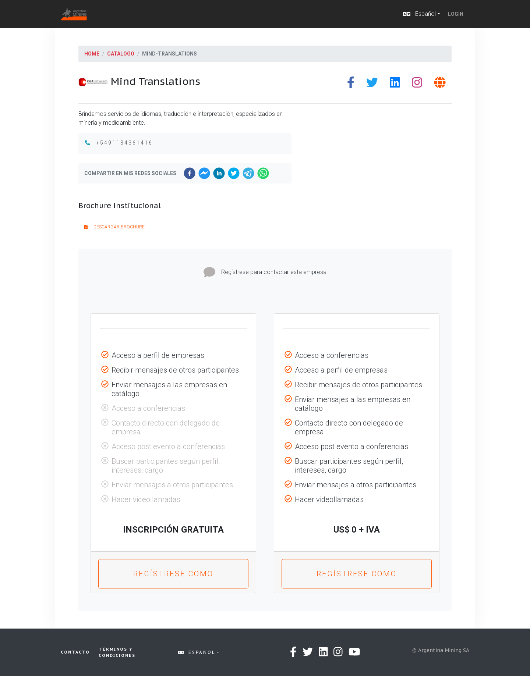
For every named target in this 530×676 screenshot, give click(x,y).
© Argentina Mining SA (440, 650)
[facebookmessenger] (204, 173)
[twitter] (234, 173)
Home (91, 54)
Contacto (75, 652)
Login (455, 14)
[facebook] (189, 173)
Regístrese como (173, 573)
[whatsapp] (263, 173)
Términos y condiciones (117, 652)
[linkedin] (219, 173)
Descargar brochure (114, 227)
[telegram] (248, 173)
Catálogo (120, 54)
